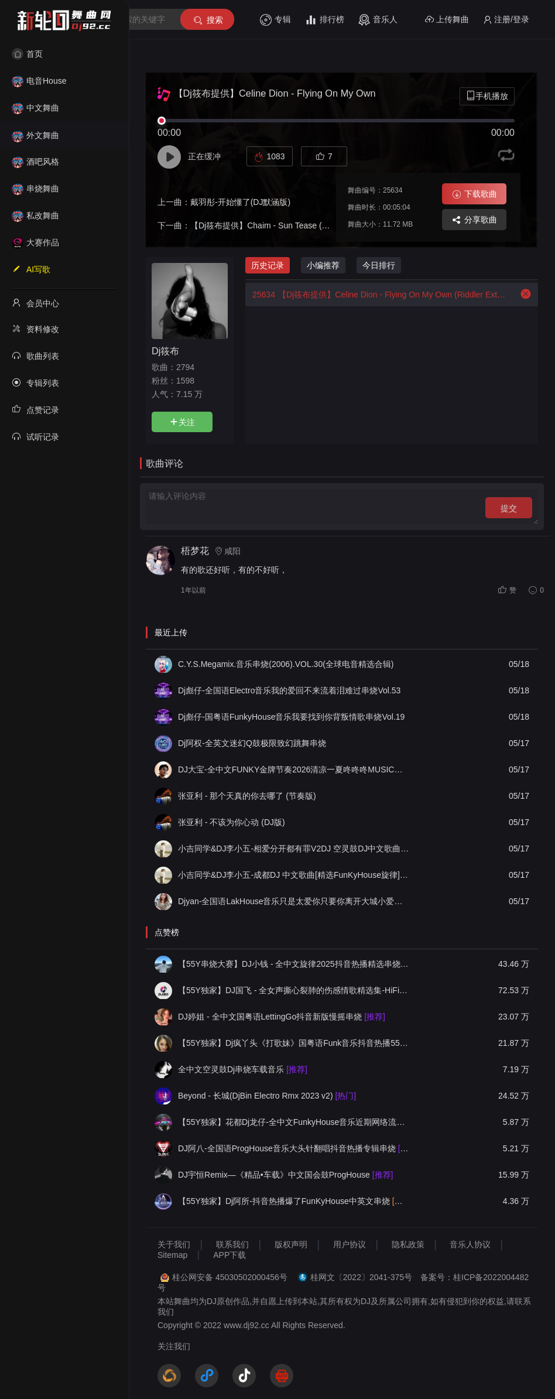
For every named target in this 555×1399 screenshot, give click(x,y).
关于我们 (173, 1244)
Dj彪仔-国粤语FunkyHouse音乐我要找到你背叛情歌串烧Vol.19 (291, 716)
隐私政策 (408, 1244)
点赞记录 (35, 409)
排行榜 (324, 20)
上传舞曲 (447, 20)
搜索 (207, 20)
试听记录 (35, 436)
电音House (39, 81)
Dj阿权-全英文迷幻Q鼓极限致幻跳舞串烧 (252, 743)
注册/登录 (506, 20)
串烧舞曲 (35, 188)
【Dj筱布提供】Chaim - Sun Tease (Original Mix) (279, 225)
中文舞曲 (35, 108)
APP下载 (229, 1255)
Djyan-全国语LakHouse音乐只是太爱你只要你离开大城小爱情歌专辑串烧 (294, 901)
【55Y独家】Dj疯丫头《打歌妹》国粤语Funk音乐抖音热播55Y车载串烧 (294, 1043)
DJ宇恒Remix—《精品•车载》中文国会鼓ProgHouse (285, 1174)
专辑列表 (35, 382)
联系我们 (232, 1244)
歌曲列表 (35, 355)
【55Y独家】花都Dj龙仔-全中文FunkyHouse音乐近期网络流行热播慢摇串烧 (294, 1122)
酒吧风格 (35, 161)
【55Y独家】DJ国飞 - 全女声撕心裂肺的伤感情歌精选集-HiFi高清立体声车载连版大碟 (294, 990)
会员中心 (35, 303)
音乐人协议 (470, 1244)
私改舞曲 (35, 215)
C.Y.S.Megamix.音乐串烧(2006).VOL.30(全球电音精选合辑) (286, 664)
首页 (27, 54)
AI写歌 (31, 269)
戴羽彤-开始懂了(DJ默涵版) (240, 202)
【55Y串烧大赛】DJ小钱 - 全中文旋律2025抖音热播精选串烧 (294, 964)
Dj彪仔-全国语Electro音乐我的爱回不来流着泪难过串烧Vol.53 (289, 690)
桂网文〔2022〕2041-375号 (361, 1277)
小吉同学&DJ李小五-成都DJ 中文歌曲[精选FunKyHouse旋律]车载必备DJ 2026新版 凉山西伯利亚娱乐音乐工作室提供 (294, 875)
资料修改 (35, 328)
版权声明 (291, 1244)
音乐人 (378, 20)
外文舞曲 (35, 135)
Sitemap (172, 1255)
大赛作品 (35, 242)
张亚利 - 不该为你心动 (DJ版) (231, 822)
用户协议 (349, 1244)
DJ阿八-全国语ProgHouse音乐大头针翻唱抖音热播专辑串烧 (294, 1148)
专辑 (275, 20)
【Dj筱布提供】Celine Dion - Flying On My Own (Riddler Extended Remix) (377, 294)
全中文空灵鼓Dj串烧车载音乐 (242, 1069)
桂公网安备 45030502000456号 (229, 1277)
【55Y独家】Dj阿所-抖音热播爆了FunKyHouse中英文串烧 (294, 1201)
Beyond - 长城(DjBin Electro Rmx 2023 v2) (267, 1095)
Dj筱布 (165, 351)
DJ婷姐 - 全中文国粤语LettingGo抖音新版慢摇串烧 (281, 1016)
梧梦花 (195, 551)
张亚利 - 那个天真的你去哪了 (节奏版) (247, 796)
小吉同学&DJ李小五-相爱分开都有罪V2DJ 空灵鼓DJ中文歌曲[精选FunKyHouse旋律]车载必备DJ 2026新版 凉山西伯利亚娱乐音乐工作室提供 (294, 848)
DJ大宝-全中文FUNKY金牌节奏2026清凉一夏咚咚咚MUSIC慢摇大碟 (294, 769)
